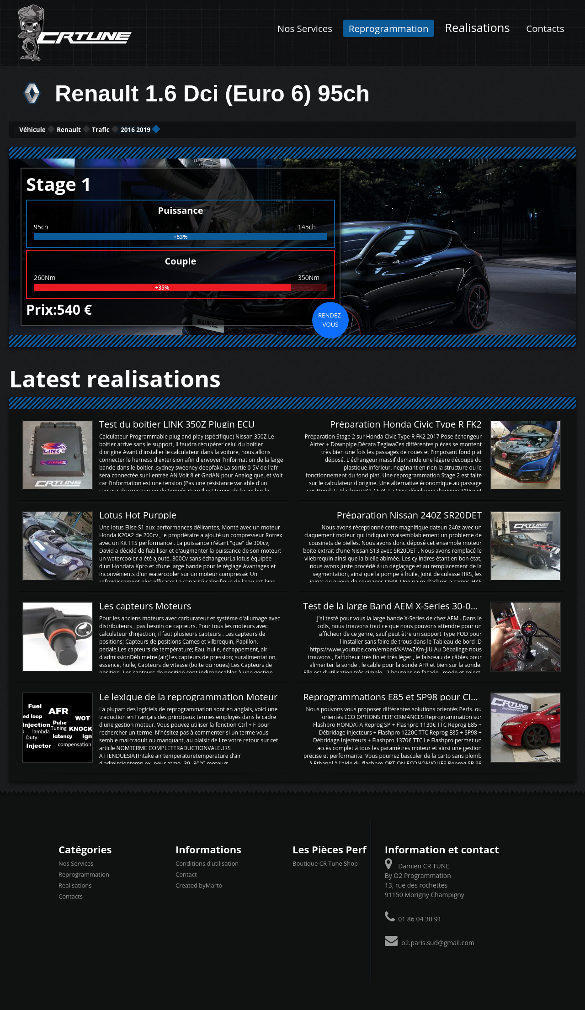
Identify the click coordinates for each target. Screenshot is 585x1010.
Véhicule (44, 129)
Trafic (157, 129)
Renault (103, 129)
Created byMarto (199, 884)
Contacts (545, 28)
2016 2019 (214, 129)
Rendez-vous (330, 318)
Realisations (477, 28)
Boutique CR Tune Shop (325, 862)
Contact (186, 873)
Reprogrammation (389, 28)
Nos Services (304, 28)
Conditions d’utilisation (207, 862)
